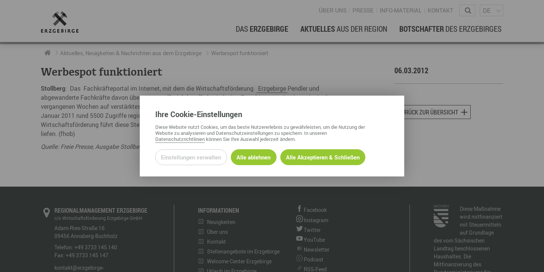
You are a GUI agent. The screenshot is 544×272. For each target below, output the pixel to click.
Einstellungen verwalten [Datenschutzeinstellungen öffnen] (191, 157)
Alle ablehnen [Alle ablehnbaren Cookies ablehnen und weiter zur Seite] (253, 157)
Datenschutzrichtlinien (180, 139)
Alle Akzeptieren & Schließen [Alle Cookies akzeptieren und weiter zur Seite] (323, 157)
